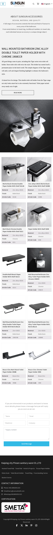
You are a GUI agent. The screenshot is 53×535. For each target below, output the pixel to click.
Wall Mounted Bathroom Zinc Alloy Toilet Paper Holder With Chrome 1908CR (39, 276)
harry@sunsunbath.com (16, 491)
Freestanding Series (41, 473)
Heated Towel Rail (8, 468)
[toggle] (3, 4)
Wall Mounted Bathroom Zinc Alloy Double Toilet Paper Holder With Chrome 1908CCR (25, 52)
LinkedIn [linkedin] (26, 525)
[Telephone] (15, 423)
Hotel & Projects (29, 468)
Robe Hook (5, 473)
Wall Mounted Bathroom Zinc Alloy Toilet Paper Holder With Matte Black (39, 324)
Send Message (26, 444)
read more (18, 93)
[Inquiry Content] (26, 433)
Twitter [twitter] (22, 525)
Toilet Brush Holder (17, 473)
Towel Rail (18, 468)
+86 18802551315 (14, 488)
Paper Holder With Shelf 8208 (38, 229)
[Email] (38, 416)
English (45, 4)
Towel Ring (28, 473)
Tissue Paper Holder (43, 468)
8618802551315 (16, 494)
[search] (33, 4)
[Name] (15, 416)
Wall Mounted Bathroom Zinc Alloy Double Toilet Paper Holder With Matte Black (13, 324)
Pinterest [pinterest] (31, 525)
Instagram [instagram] (36, 525)
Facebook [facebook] (17, 525)
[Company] (38, 423)
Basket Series (7, 478)
